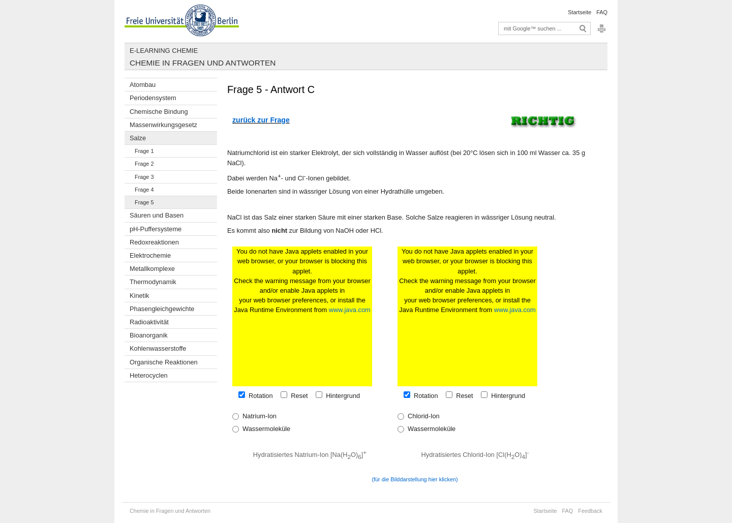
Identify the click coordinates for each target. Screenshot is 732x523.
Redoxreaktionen (154, 242)
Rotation (259, 395)
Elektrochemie (150, 255)
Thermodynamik (153, 282)
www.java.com (350, 310)
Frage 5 (144, 202)
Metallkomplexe (152, 268)
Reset (297, 395)
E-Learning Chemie (164, 50)
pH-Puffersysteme (155, 229)
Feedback (590, 511)
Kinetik (139, 295)
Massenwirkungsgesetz (163, 125)
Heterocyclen (149, 375)
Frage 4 (144, 190)
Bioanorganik (149, 335)
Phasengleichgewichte (162, 309)
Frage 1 (144, 151)
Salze (138, 138)
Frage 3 (144, 177)
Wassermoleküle (264, 429)
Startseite (579, 12)
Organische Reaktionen (164, 362)
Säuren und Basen (157, 215)
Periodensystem (153, 98)
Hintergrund (341, 395)
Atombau (143, 84)
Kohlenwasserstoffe (158, 348)
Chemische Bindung (159, 111)
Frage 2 (144, 164)
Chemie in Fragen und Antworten (203, 62)
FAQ (601, 12)
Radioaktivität (149, 322)
